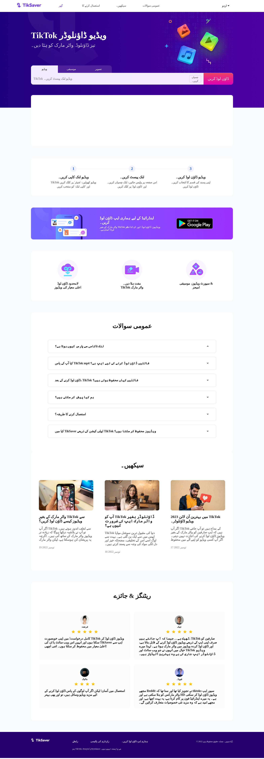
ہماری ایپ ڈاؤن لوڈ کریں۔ (135, 742)
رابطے (75, 742)
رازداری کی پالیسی (99, 742)
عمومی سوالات (151, 5)
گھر (61, 5)
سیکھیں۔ (121, 5)
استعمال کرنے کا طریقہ (91, 7)
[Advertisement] (132, 120)
